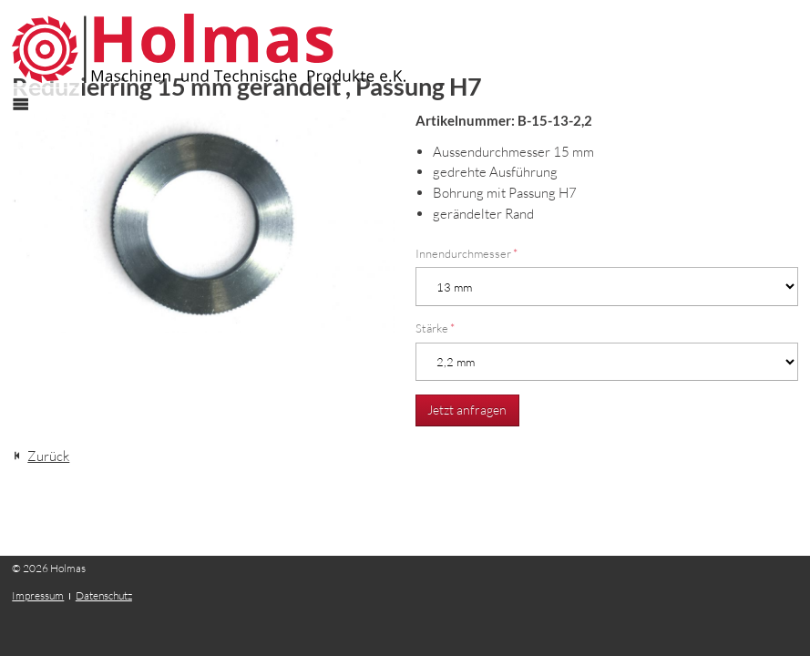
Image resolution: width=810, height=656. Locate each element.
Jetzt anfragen (467, 409)
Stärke (435, 328)
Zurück (48, 456)
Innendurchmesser (466, 253)
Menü (30, 121)
